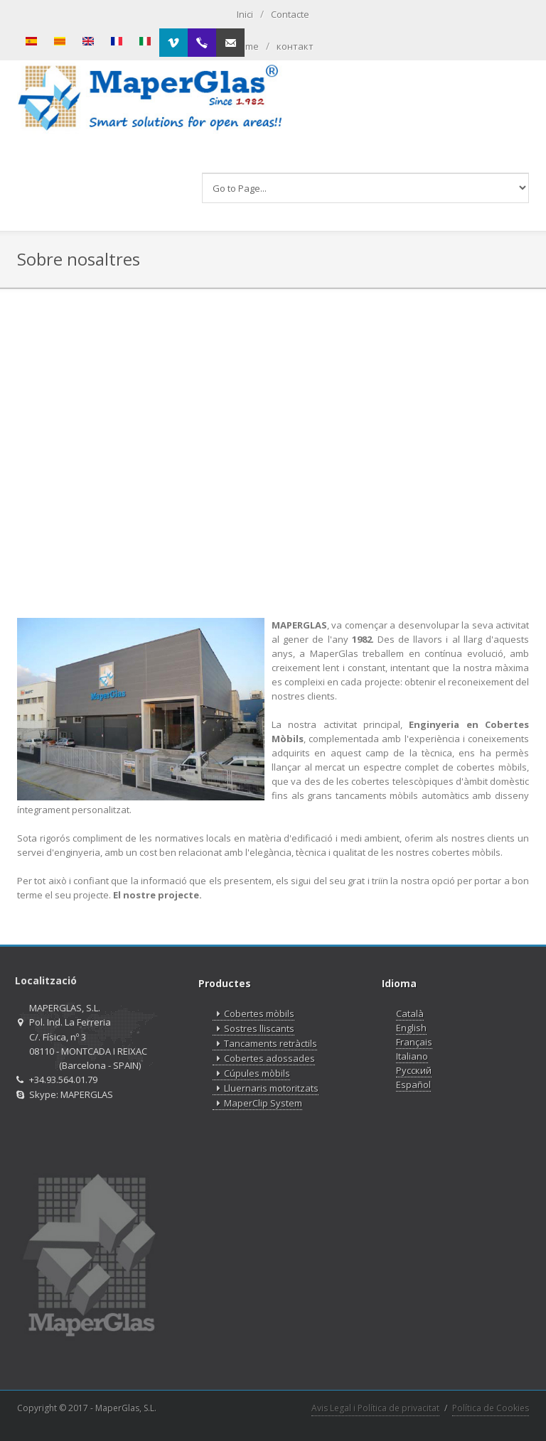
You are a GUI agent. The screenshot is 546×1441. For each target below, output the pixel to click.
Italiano (412, 1056)
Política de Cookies (490, 1408)
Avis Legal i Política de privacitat (375, 1408)
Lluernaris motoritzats (265, 1088)
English (411, 1027)
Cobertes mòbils (253, 1014)
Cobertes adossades (264, 1058)
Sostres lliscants (253, 1028)
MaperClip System (257, 1103)
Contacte (290, 14)
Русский (414, 1070)
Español (413, 1084)
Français (414, 1041)
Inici (245, 14)
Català (410, 1013)
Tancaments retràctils (265, 1043)
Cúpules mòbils (251, 1073)
